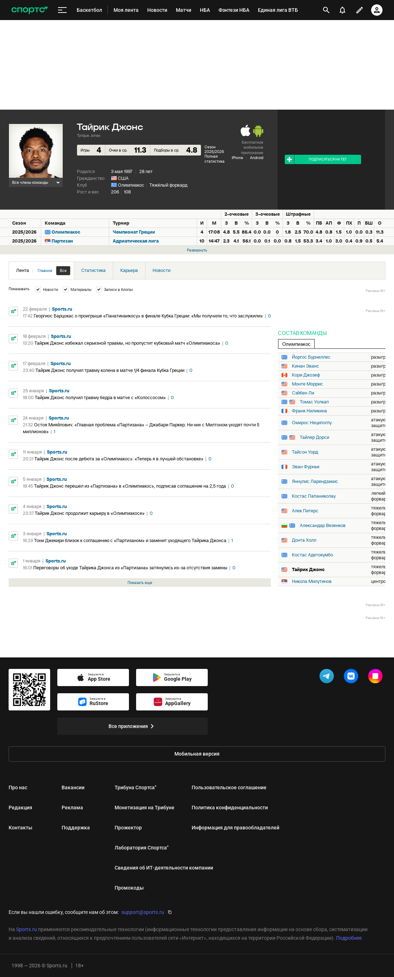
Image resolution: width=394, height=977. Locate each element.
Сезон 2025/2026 (214, 149)
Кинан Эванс (305, 366)
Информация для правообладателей (235, 827)
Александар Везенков (323, 525)
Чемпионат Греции (134, 232)
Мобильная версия (197, 754)
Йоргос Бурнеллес (311, 357)
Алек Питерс (305, 511)
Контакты (20, 827)
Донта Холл (304, 540)
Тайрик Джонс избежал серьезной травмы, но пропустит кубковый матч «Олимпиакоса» (127, 343)
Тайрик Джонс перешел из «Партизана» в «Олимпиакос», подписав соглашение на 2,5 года (130, 486)
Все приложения (133, 726)
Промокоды (129, 888)
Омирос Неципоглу (312, 423)
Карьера (129, 270)
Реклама (72, 807)
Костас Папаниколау (314, 496)
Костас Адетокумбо (312, 555)
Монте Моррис (307, 384)
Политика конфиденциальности (230, 807)
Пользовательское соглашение (229, 787)
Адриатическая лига (136, 241)
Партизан (62, 241)
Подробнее (349, 938)
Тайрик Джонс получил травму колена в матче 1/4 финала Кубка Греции (109, 370)
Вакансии (73, 787)
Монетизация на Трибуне (144, 807)
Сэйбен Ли (303, 393)
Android (256, 157)
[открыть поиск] (326, 10)
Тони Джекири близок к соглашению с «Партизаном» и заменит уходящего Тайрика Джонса (130, 540)
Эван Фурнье (305, 467)
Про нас (18, 787)
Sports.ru (62, 309)
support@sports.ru (142, 912)
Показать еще (140, 582)
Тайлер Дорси (314, 437)
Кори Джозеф (306, 375)
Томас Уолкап (314, 402)
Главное (45, 270)
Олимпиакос (131, 185)
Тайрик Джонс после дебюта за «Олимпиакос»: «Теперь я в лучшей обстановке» (118, 459)
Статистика (93, 270)
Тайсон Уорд (305, 452)
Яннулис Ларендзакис (315, 481)
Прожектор (128, 827)
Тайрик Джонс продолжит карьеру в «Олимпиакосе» (90, 513)
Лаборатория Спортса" (141, 848)
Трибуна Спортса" (135, 787)
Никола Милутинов (312, 581)
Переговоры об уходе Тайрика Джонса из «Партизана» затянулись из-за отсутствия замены (130, 568)
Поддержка (76, 827)
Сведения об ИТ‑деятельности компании (164, 868)
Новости (161, 270)
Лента (43, 270)
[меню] (62, 10)
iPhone (237, 157)
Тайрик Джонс (308, 570)
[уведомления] (342, 10)
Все (63, 270)
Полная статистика (215, 158)
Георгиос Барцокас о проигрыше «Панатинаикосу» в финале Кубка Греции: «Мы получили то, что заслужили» (148, 316)
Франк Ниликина (309, 411)
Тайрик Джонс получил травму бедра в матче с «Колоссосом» (100, 397)
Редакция (20, 807)
